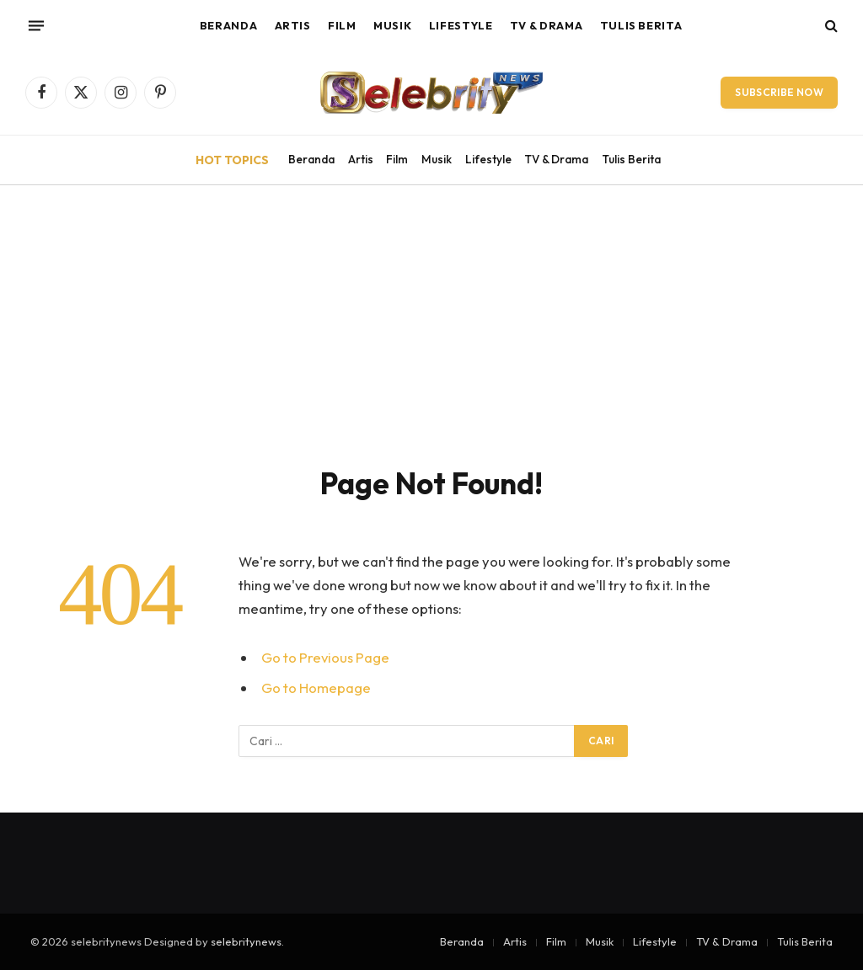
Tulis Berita (641, 25)
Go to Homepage (316, 687)
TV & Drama (546, 25)
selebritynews (246, 941)
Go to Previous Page (325, 657)
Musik (392, 25)
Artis (293, 25)
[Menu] (36, 25)
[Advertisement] (431, 311)
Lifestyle (461, 25)
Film (342, 25)
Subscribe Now (779, 92)
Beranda (228, 25)
